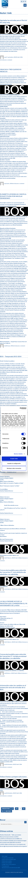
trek (5, 57)
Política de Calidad (6, 862)
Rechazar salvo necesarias (14, 468)
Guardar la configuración (14, 463)
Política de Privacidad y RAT (9, 859)
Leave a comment (8, 60)
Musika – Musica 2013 (8, 472)
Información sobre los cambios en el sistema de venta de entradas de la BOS (13, 687)
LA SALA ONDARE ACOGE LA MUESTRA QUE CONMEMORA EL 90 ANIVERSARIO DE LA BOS (13, 603)
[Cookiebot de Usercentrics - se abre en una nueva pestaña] (20, 408)
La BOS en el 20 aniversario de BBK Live (11, 838)
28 (23, 808)
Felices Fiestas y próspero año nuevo (13, 777)
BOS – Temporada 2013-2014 (10, 356)
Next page (8, 811)
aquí (18, 555)
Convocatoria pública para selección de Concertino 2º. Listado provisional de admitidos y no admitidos (13, 656)
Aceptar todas (14, 458)
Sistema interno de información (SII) (11, 867)
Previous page (6, 808)
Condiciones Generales (8, 857)
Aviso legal (4, 856)
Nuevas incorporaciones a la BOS (9, 836)
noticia (2, 60)
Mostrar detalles (18, 453)
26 (16, 808)
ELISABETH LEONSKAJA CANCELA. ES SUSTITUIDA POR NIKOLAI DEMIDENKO (13, 196)
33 (2, 811)
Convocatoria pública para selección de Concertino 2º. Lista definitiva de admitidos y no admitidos (13, 572)
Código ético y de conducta (9, 864)
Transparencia (5, 866)
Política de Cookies (7, 861)
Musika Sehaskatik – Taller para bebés (10, 835)
